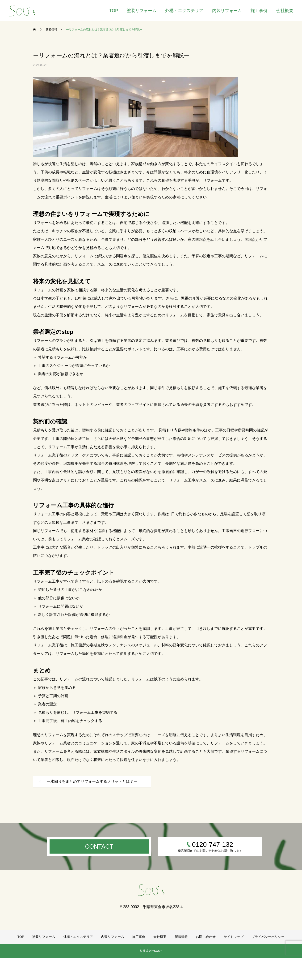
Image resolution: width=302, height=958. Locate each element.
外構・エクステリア (184, 10)
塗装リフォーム (141, 10)
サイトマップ (233, 937)
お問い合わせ (206, 937)
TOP (113, 10)
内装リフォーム (227, 10)
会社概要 (284, 10)
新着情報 (181, 937)
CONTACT (99, 846)
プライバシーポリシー (268, 937)
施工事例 (259, 10)
